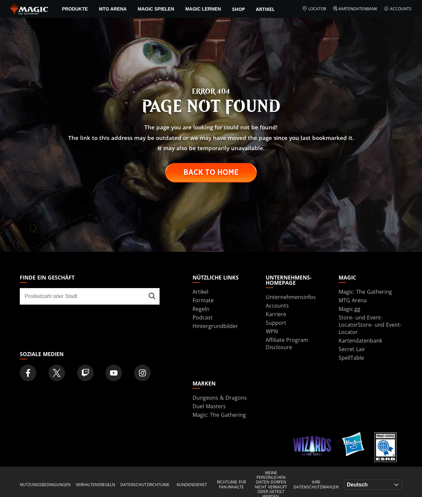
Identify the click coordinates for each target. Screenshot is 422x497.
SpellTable (351, 357)
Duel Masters (209, 406)
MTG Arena (113, 9)
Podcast (203, 317)
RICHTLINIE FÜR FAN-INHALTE (231, 484)
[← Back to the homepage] (29, 8)
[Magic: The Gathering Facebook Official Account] (28, 373)
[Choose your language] (373, 485)
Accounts (397, 9)
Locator (314, 9)
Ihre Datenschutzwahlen (316, 484)
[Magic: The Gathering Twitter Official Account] (56, 373)
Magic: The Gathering (365, 291)
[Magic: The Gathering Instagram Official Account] (142, 373)
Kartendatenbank (355, 9)
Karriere (276, 314)
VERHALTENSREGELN (95, 484)
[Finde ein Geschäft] (152, 296)
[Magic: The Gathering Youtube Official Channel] (114, 373)
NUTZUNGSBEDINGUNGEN (45, 484)
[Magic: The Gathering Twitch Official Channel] (85, 373)
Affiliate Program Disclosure (287, 343)
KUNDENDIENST (192, 484)
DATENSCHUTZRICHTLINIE (144, 484)
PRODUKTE (75, 9)
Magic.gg (349, 309)
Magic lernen (203, 9)
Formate (203, 300)
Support (276, 322)
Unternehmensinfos (291, 297)
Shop (238, 9)
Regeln (201, 309)
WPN (272, 331)
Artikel (265, 9)
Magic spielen (156, 9)
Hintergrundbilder (215, 326)
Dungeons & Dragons (220, 397)
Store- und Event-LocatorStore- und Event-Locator (370, 325)
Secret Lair (352, 349)
